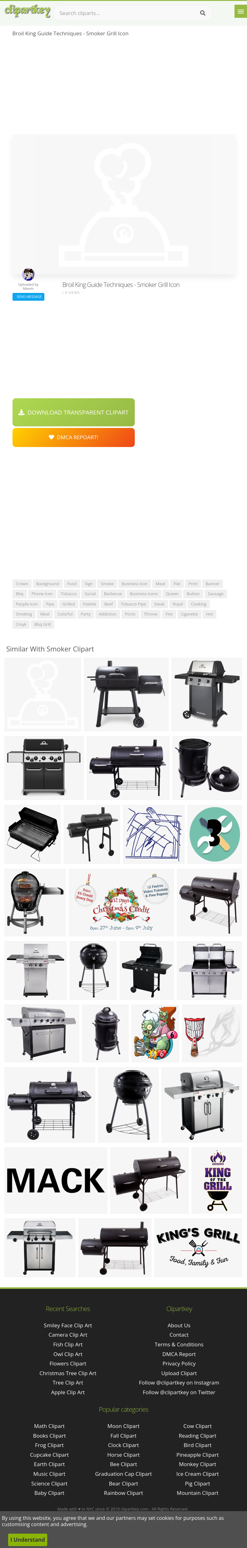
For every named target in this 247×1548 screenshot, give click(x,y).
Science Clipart (49, 1483)
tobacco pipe (133, 604)
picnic (130, 614)
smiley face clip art (68, 1325)
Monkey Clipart (197, 1464)
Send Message (28, 296)
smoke (107, 583)
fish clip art (68, 1344)
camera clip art (67, 1334)
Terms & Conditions (179, 1344)
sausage (216, 593)
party (86, 614)
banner (212, 583)
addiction (108, 614)
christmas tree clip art (67, 1373)
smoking (24, 614)
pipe (50, 604)
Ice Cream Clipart (197, 1473)
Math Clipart (49, 1426)
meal (45, 614)
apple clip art (68, 1392)
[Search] (202, 13)
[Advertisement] (124, 88)
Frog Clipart (49, 1445)
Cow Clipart (198, 1426)
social (90, 593)
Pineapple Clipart (197, 1454)
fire (169, 614)
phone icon (42, 593)
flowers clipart (67, 1363)
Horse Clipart (123, 1454)
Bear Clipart (123, 1483)
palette (89, 604)
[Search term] (133, 13)
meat (160, 583)
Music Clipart (49, 1473)
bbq (19, 593)
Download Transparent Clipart (73, 412)
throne (151, 614)
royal (178, 604)
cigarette (189, 614)
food (72, 583)
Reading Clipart (197, 1435)
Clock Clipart (123, 1445)
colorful (65, 614)
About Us (179, 1325)
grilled (68, 604)
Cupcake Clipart (49, 1454)
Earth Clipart (49, 1464)
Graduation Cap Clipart (123, 1473)
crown (22, 583)
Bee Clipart (123, 1464)
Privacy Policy (179, 1363)
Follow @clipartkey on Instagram (179, 1382)
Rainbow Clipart (123, 1492)
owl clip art (68, 1354)
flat (177, 583)
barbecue (113, 593)
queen (172, 593)
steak (159, 604)
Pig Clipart (197, 1483)
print (193, 583)
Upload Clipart (179, 1373)
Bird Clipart (197, 1445)
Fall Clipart (123, 1435)
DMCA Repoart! (73, 437)
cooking (198, 604)
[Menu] (240, 11)
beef (108, 604)
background (47, 583)
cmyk (21, 624)
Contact (179, 1334)
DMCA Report (179, 1354)
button (193, 593)
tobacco (69, 593)
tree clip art (68, 1382)
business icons (144, 593)
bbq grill (42, 624)
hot (209, 614)
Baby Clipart (49, 1492)
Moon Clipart (124, 1426)
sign (89, 583)
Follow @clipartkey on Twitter (179, 1392)
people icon (27, 604)
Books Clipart (49, 1435)
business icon (135, 583)
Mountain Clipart (197, 1492)
